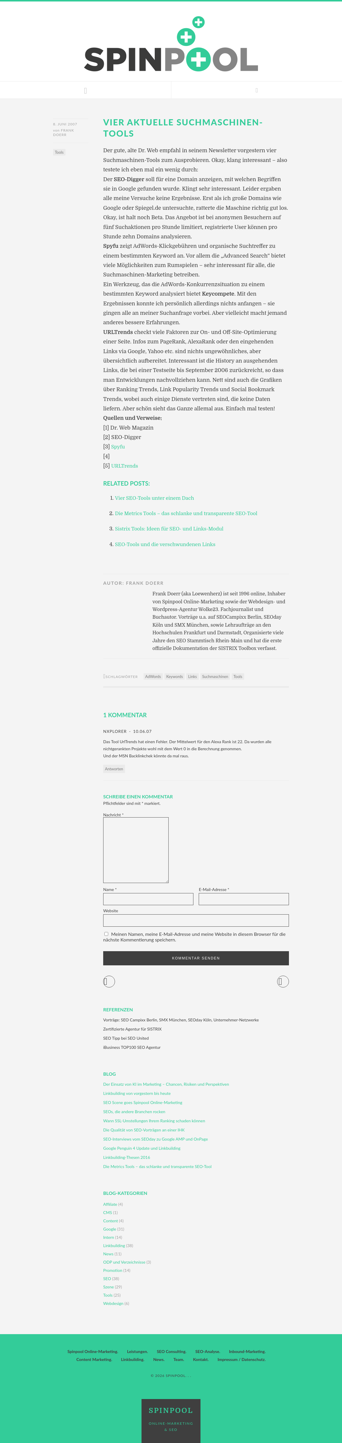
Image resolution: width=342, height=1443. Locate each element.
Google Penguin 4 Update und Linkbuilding (141, 1148)
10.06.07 (142, 731)
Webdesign (113, 1303)
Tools (59, 153)
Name (110, 889)
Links (192, 676)
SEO (107, 1278)
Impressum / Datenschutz (241, 1359)
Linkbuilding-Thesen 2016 (126, 1157)
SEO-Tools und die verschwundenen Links (169, 544)
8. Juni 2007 (65, 124)
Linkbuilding (114, 1245)
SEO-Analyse (207, 1351)
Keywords (174, 676)
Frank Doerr (63, 133)
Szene (108, 1286)
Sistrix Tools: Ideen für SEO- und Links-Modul (173, 529)
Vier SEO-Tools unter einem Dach (157, 498)
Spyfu (118, 447)
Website (110, 910)
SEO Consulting (171, 1351)
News (108, 1253)
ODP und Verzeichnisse (124, 1262)
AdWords (153, 676)
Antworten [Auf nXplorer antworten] (114, 768)
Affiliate (110, 1204)
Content (110, 1220)
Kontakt (200, 1359)
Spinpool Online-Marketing (92, 1351)
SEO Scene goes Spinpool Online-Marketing (142, 1102)
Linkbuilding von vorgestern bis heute (137, 1093)
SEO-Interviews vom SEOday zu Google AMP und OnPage (155, 1138)
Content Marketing (93, 1359)
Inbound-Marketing (247, 1351)
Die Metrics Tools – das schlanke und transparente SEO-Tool (192, 513)
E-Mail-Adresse (214, 889)
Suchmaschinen (215, 676)
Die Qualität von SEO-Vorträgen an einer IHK (144, 1129)
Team (178, 1359)
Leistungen (137, 1351)
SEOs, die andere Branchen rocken (134, 1111)
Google (109, 1228)
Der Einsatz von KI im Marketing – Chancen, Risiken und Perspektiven (166, 1084)
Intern (108, 1237)
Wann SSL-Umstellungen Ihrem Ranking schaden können (154, 1120)
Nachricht (113, 814)
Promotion (112, 1270)
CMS (107, 1212)
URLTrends (125, 466)
